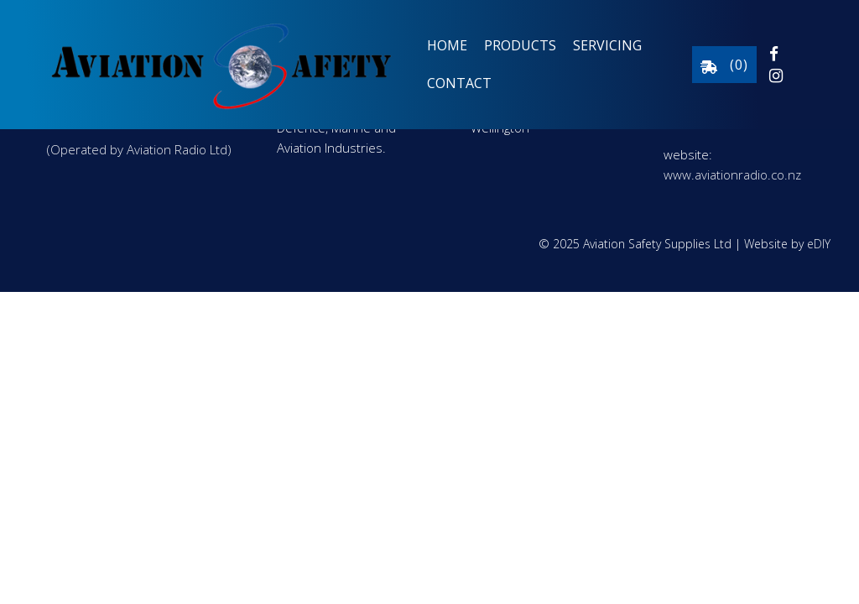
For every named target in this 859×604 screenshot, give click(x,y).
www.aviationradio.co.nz (732, 174)
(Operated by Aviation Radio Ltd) (139, 149)
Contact (459, 83)
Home (447, 45)
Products (520, 45)
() (724, 64)
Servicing (607, 45)
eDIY (818, 244)
